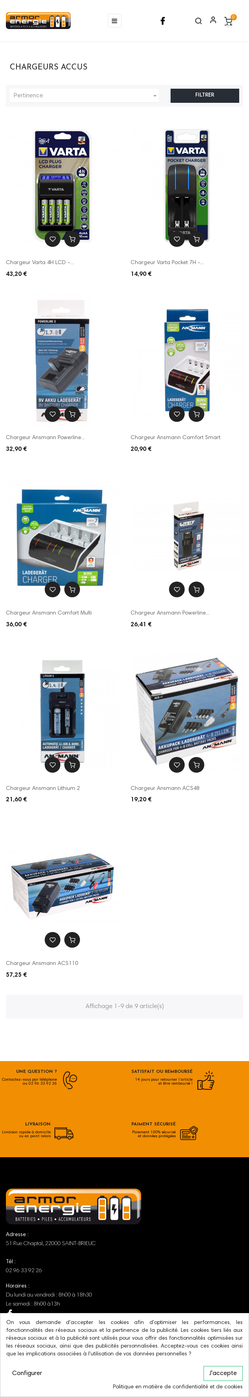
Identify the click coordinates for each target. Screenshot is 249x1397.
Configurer (27, 1373)
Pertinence (86, 96)
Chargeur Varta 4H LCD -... (40, 263)
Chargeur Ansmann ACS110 (42, 964)
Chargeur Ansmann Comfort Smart (175, 438)
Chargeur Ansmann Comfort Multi (49, 613)
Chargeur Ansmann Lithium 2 (43, 789)
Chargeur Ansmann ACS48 (165, 789)
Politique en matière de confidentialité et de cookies (178, 1387)
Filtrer (204, 95)
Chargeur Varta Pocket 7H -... (167, 263)
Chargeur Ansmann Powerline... (45, 438)
